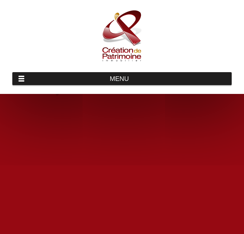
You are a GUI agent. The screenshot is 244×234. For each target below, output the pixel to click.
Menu (119, 78)
